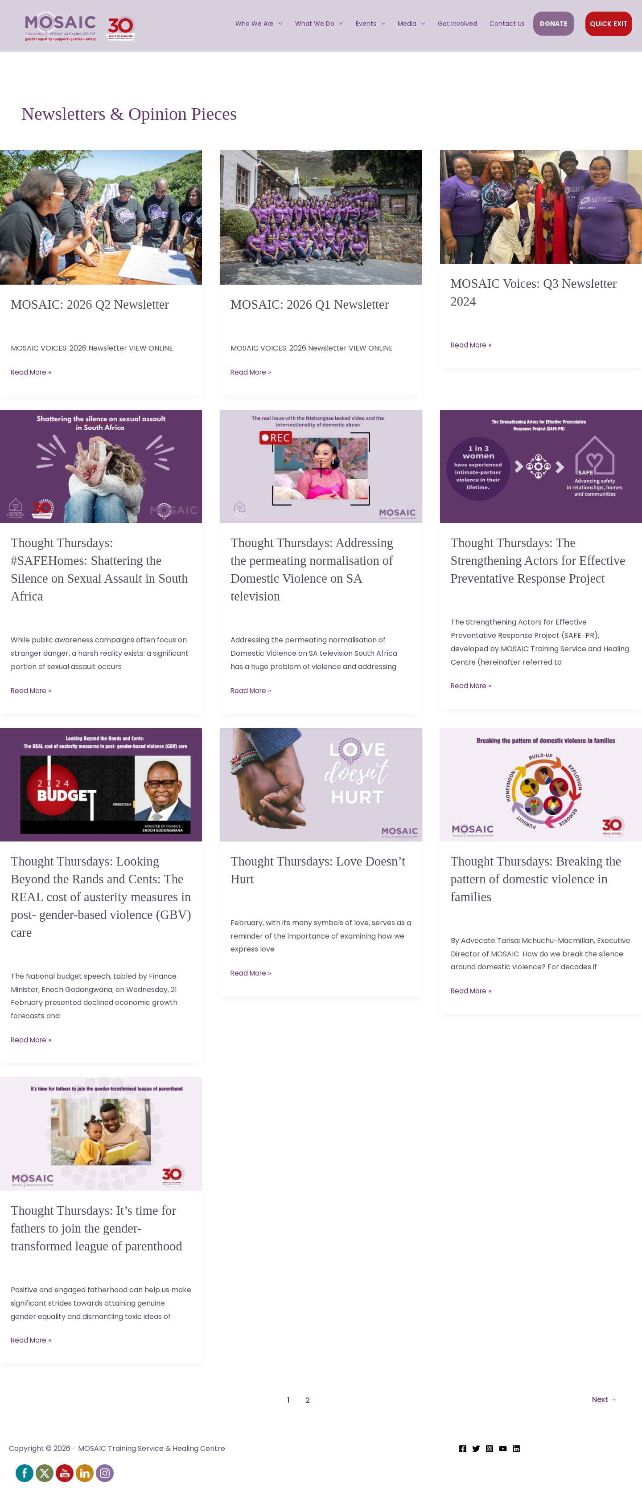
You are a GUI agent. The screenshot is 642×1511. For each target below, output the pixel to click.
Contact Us (507, 23)
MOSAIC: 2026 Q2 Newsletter (94, 304)
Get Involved (457, 23)
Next (602, 1425)
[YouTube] (503, 1474)
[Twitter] (476, 1474)
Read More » (32, 371)
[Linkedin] (516, 1474)
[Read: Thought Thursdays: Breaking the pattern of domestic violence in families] (541, 795)
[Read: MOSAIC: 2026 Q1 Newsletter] (321, 217)
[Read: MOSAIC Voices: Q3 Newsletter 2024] (541, 206)
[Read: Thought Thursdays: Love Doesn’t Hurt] (321, 795)
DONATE (554, 23)
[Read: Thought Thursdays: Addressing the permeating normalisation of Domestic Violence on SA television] (321, 465)
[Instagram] (490, 1474)
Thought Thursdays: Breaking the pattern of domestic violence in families (541, 889)
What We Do (314, 23)
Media (407, 23)
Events (366, 23)
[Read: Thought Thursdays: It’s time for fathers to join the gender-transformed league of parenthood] (101, 1142)
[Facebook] (463, 1474)
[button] (608, 24)
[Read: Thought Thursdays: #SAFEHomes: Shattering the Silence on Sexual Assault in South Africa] (101, 465)
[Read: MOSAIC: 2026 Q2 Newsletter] (101, 217)
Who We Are (254, 23)
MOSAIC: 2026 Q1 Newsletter (313, 304)
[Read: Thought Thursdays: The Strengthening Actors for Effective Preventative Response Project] (541, 465)
